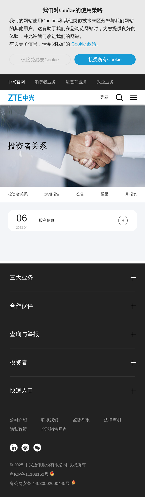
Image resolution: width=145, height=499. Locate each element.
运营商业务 (76, 84)
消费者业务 (45, 84)
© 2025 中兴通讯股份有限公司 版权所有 (48, 467)
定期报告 (52, 196)
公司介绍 (18, 422)
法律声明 (112, 422)
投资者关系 (18, 196)
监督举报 (81, 422)
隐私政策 (18, 431)
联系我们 (49, 422)
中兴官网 (16, 84)
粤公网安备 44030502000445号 (40, 485)
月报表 (131, 196)
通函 (105, 196)
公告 (80, 196)
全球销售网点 (54, 431)
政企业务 (105, 84)
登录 (104, 99)
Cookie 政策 (84, 44)
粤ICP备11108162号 (29, 476)
